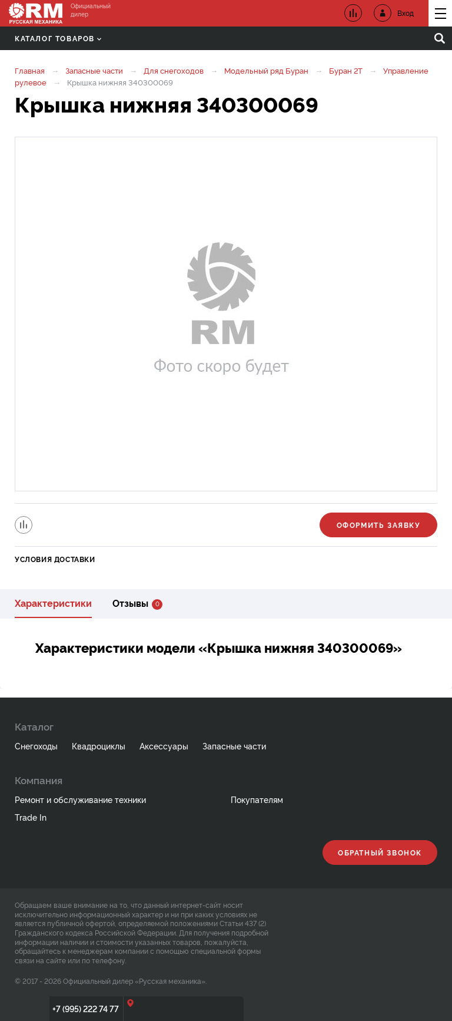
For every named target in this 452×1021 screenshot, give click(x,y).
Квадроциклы (98, 745)
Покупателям (257, 799)
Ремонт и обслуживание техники (80, 799)
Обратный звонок (380, 852)
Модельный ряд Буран (266, 70)
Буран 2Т (346, 70)
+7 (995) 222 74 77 (85, 1008)
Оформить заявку (379, 525)
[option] (226, 314)
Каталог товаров (58, 38)
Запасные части (94, 70)
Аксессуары (163, 745)
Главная (30, 70)
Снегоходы (36, 745)
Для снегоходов (174, 70)
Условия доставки (55, 559)
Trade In (30, 816)
